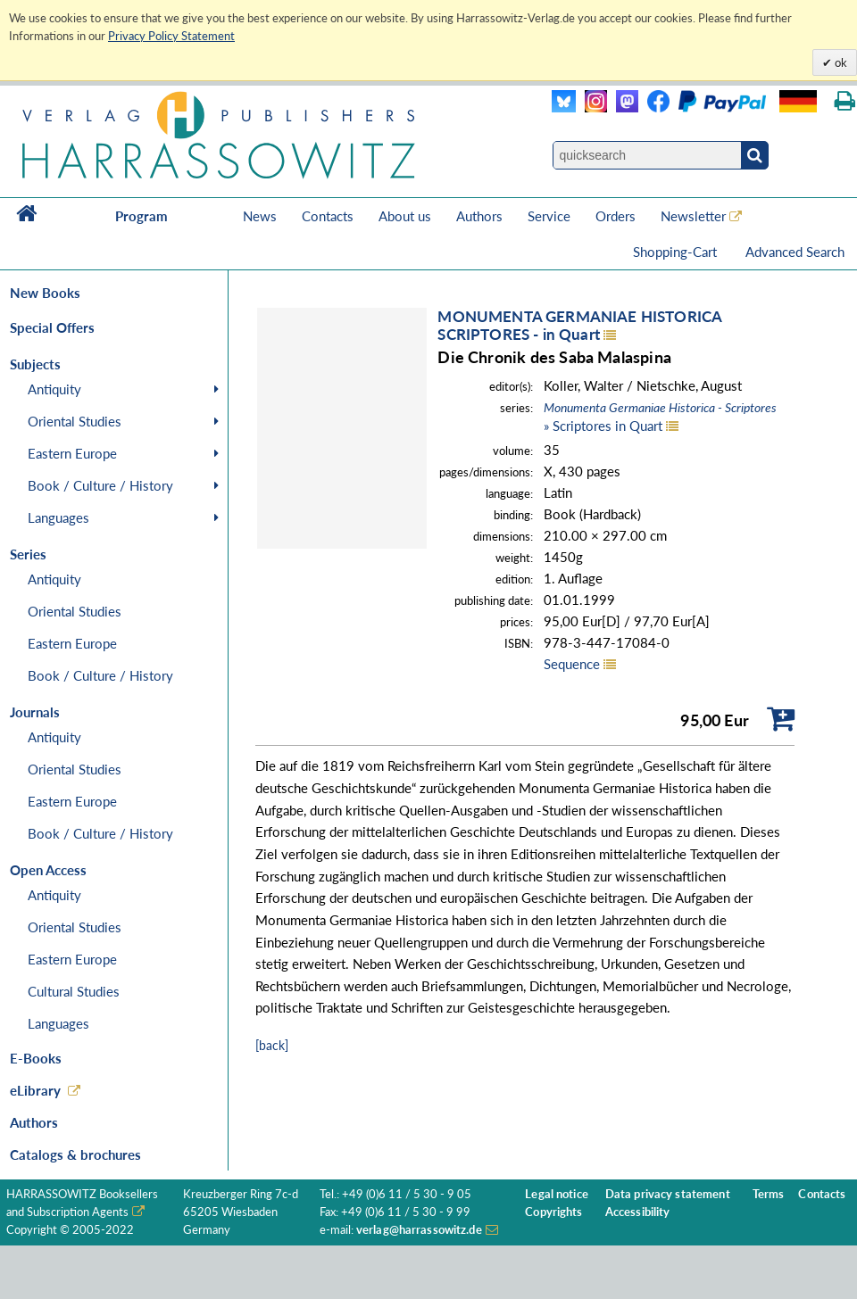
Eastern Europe (72, 453)
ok (839, 62)
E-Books (36, 1058)
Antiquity (54, 389)
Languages (58, 517)
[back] (271, 1045)
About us (405, 216)
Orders (615, 216)
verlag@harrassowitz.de (419, 1230)
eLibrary (35, 1090)
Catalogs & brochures (75, 1154)
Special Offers (52, 327)
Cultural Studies (74, 991)
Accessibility (637, 1212)
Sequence (572, 664)
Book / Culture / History (100, 485)
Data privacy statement (667, 1194)
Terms (769, 1194)
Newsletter (693, 216)
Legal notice (556, 1194)
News (260, 216)
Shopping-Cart (676, 252)
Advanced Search (795, 252)
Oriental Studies (74, 421)
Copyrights (553, 1212)
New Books (45, 293)
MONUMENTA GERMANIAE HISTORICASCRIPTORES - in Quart (579, 325)
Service (549, 216)
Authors (479, 216)
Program (141, 216)
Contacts (328, 216)
